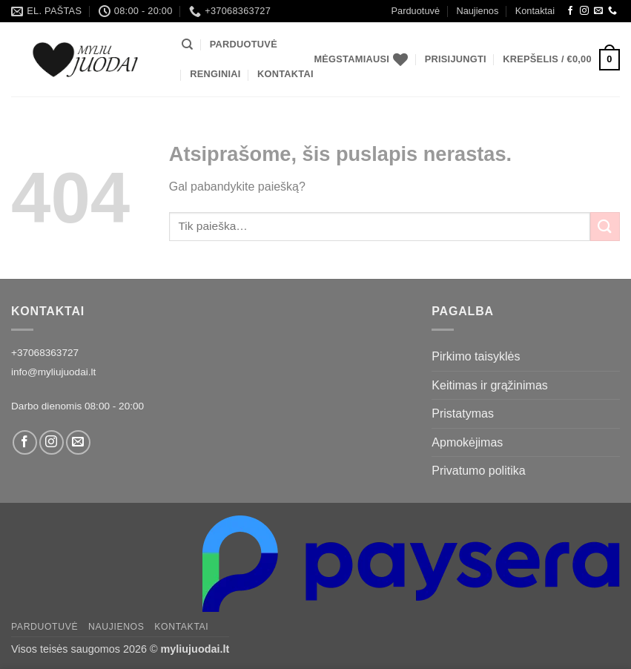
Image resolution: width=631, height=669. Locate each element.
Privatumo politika (478, 470)
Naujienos (477, 10)
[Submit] (605, 226)
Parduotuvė (416, 10)
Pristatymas (463, 413)
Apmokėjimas (467, 442)
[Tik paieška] (187, 44)
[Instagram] (584, 11)
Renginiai (215, 73)
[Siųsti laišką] (598, 11)
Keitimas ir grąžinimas (489, 385)
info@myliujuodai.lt (53, 372)
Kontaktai (535, 10)
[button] (455, 59)
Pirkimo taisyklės (476, 356)
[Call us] (612, 11)
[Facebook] (570, 11)
